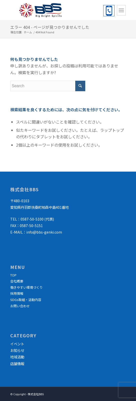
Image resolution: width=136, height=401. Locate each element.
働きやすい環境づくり (26, 287)
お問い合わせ (20, 306)
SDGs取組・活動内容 (25, 299)
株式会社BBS (36, 394)
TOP (13, 275)
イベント (17, 343)
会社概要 (16, 281)
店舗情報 (17, 363)
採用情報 (16, 293)
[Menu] (121, 10)
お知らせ (17, 350)
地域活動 (17, 356)
